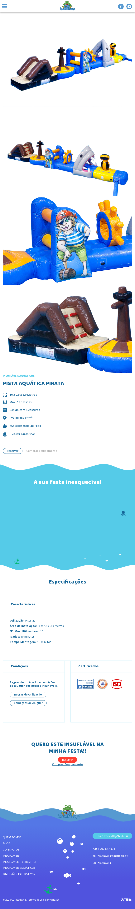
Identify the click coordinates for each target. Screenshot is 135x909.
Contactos (11, 849)
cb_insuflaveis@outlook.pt (110, 856)
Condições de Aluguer (28, 703)
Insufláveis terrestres (19, 862)
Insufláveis (11, 855)
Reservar (12, 451)
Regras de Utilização (28, 694)
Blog (6, 843)
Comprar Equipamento (41, 451)
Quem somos (12, 837)
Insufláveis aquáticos (19, 867)
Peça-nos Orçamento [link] (112, 836)
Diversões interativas (19, 874)
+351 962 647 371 (104, 849)
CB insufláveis (102, 863)
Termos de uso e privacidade (43, 899)
